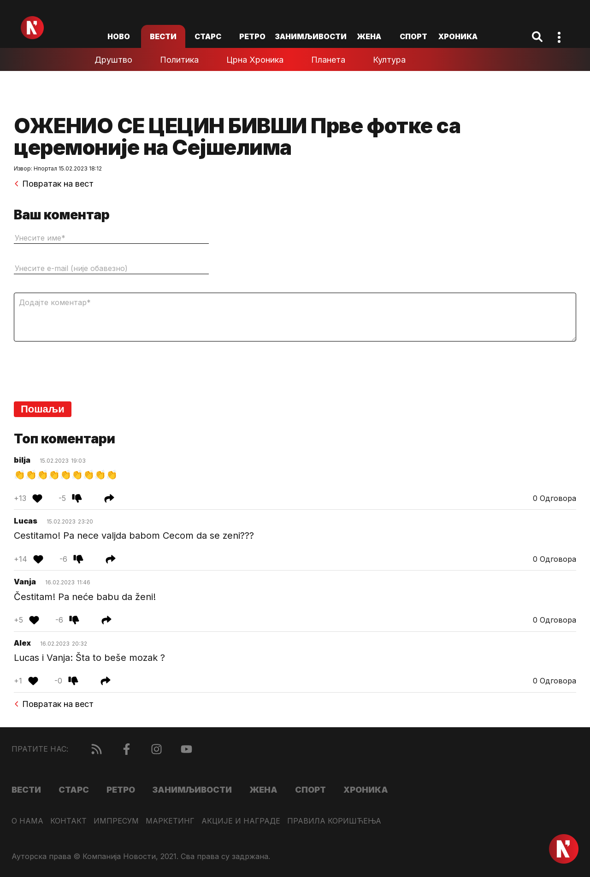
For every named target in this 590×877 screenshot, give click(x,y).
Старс (208, 36)
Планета (328, 60)
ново (118, 36)
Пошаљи (43, 409)
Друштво (113, 60)
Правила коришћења (334, 821)
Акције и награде (240, 821)
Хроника (458, 36)
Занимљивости (311, 36)
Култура (389, 60)
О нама (27, 821)
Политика (179, 60)
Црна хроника (254, 60)
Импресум (116, 821)
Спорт (413, 36)
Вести (163, 36)
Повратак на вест (54, 183)
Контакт (68, 821)
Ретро (252, 36)
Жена (369, 36)
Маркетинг (170, 821)
